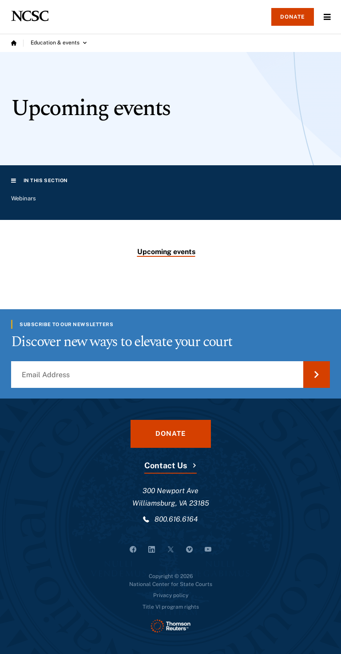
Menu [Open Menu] (327, 17)
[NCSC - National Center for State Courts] (29, 16)
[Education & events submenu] (59, 43)
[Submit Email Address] (316, 374)
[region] (170, 202)
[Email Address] (170, 374)
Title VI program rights (171, 607)
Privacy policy (170, 595)
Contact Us (165, 465)
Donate (292, 17)
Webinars (23, 198)
